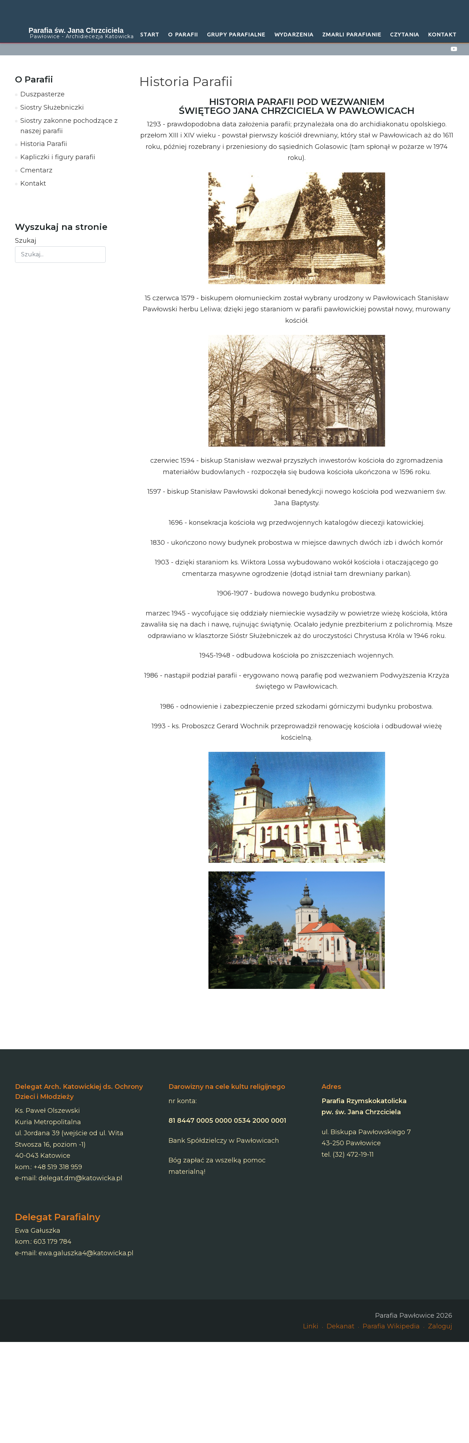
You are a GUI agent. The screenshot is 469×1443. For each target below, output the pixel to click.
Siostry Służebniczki (52, 107)
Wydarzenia (294, 34)
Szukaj (25, 241)
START (149, 34)
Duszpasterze (42, 94)
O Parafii (183, 34)
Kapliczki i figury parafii (57, 157)
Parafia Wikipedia (391, 1326)
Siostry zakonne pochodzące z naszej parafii (69, 126)
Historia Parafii (43, 144)
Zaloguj (440, 1326)
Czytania (404, 34)
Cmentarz (36, 170)
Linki (310, 1326)
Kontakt (442, 34)
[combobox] (60, 254)
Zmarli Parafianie (351, 34)
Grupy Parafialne (236, 34)
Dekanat (340, 1326)
